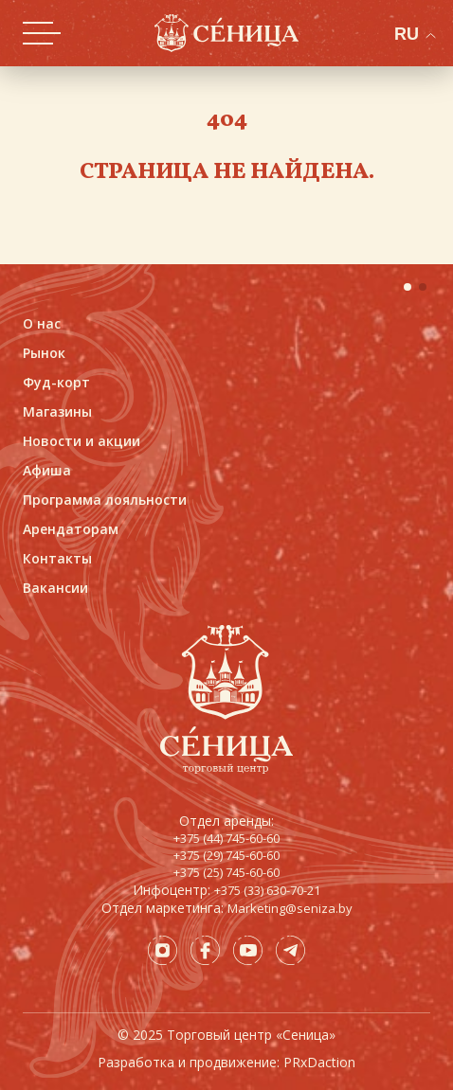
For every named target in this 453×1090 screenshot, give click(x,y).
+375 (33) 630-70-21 (267, 890)
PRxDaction (319, 1062)
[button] (407, 287)
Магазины (57, 411)
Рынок (44, 353)
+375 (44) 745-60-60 (226, 838)
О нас (42, 323)
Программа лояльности (105, 500)
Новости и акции (81, 441)
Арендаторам (70, 529)
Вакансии (55, 588)
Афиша (47, 470)
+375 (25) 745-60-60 (226, 872)
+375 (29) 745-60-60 (226, 855)
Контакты (57, 558)
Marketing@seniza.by (290, 908)
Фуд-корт (56, 382)
